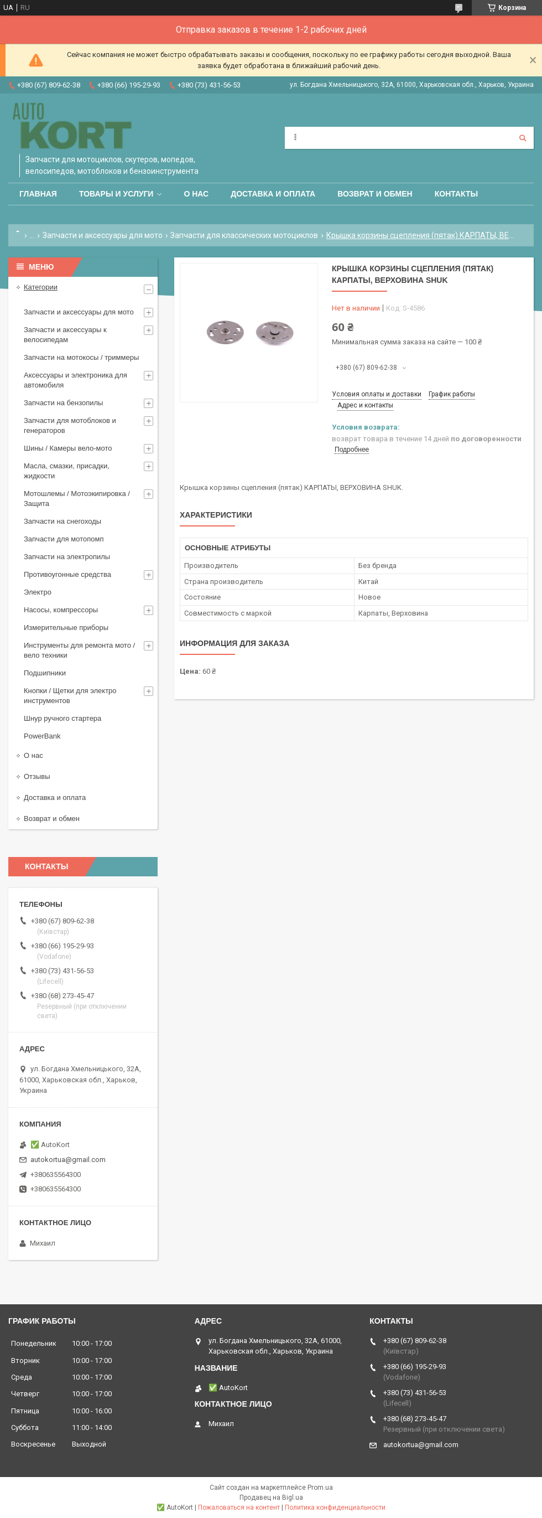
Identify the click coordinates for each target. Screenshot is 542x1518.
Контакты (456, 193)
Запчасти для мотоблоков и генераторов (70, 425)
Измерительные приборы (66, 627)
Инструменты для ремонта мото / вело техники (79, 650)
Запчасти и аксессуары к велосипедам (65, 335)
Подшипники (45, 673)
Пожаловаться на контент (239, 1507)
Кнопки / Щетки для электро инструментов (70, 695)
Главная (38, 193)
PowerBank (42, 736)
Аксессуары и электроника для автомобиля (75, 380)
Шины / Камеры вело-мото (68, 448)
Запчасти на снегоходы (62, 521)
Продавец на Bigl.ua (271, 1497)
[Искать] (523, 138)
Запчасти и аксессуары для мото (103, 235)
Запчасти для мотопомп (63, 539)
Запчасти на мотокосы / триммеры (81, 357)
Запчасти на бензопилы (63, 403)
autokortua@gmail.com (68, 1159)
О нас (196, 193)
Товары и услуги (116, 193)
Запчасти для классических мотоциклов (244, 235)
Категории (41, 287)
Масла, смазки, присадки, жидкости (67, 471)
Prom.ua (320, 1487)
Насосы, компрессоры (61, 610)
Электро (37, 592)
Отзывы (37, 776)
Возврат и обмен (375, 193)
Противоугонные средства (67, 574)
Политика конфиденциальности (335, 1507)
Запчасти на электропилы (67, 557)
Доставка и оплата (273, 193)
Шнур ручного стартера (62, 718)
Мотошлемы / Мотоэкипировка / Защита (77, 498)
